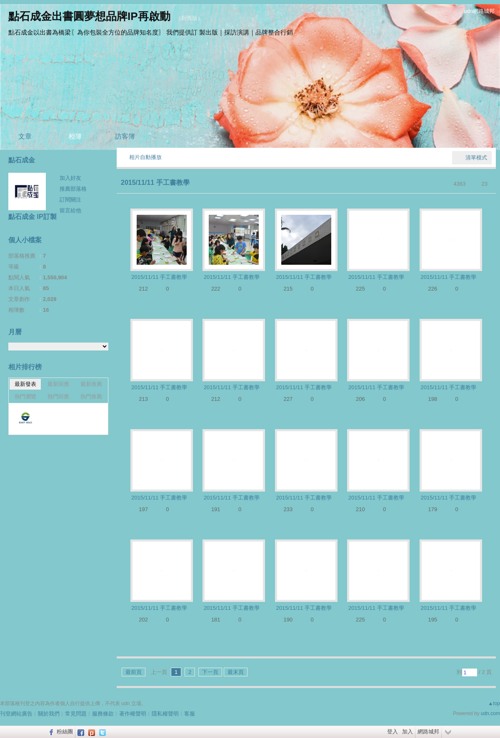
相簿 (75, 136)
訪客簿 (125, 136)
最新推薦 (91, 384)
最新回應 (58, 384)
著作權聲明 (132, 714)
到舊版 (189, 18)
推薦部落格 (73, 189)
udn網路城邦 (479, 11)
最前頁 (133, 672)
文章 (25, 136)
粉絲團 (65, 731)
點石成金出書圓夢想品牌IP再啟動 (89, 16)
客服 (189, 714)
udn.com (490, 713)
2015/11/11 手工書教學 (155, 182)
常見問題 (76, 714)
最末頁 (236, 672)
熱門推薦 (91, 396)
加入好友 (70, 178)
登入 (392, 731)
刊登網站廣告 (16, 714)
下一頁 (210, 672)
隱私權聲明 (165, 714)
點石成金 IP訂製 (32, 216)
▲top (494, 703)
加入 (407, 731)
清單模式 (476, 157)
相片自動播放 (145, 157)
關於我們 (49, 714)
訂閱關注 (70, 199)
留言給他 (70, 210)
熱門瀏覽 (25, 396)
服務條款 (103, 714)
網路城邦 (428, 731)
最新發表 (25, 384)
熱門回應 (58, 396)
